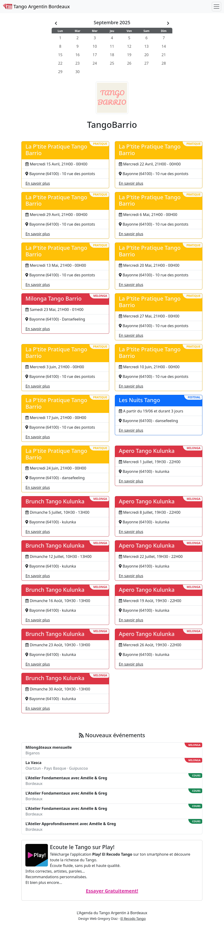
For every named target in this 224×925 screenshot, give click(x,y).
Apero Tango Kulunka (146, 451)
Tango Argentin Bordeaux (36, 6)
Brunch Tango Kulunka (54, 501)
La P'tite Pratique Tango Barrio (56, 150)
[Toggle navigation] (216, 6)
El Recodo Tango (133, 918)
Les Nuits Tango (139, 400)
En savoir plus (37, 183)
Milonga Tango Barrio (53, 298)
